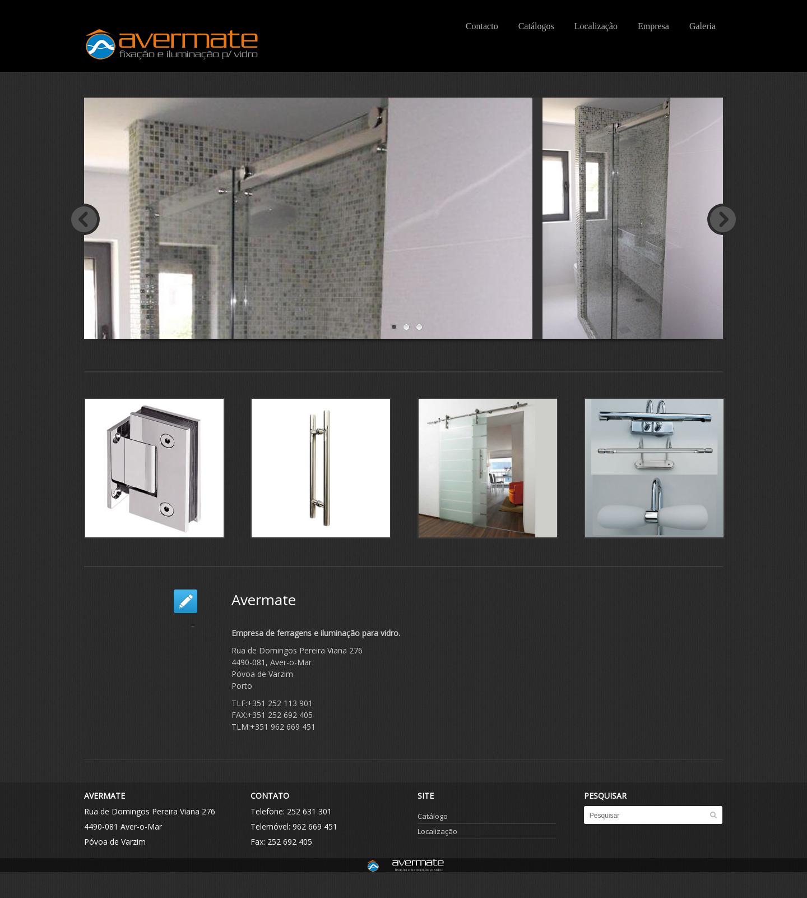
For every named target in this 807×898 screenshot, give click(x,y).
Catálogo (433, 816)
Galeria (702, 26)
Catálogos (536, 26)
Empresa (653, 26)
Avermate (263, 600)
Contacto (482, 26)
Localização (596, 26)
